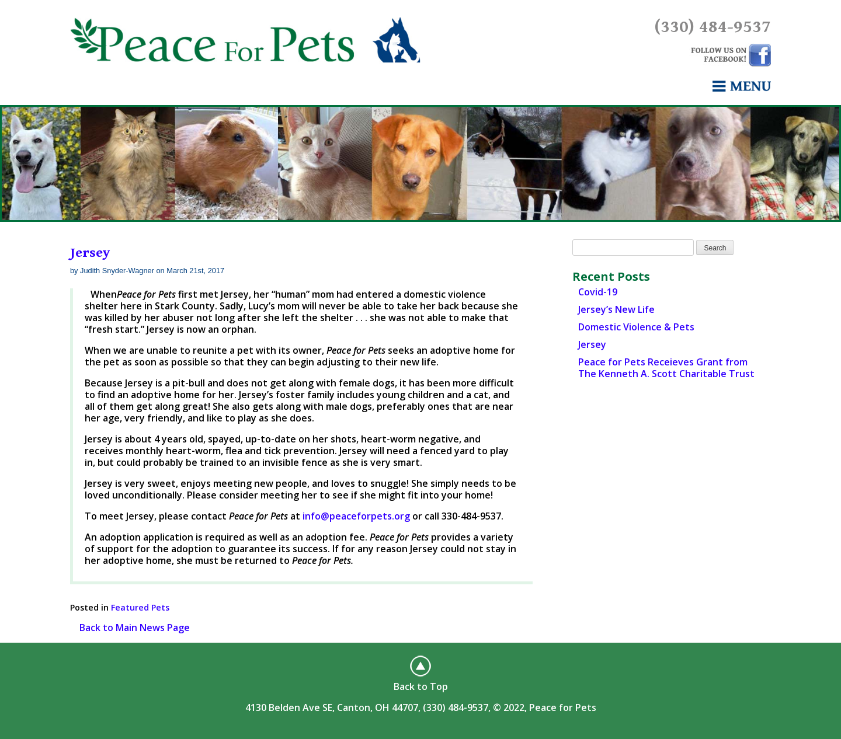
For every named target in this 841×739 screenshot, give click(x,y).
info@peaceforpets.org (356, 516)
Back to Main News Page (134, 627)
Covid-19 (597, 291)
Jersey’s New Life (616, 309)
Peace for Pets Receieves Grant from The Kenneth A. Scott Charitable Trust (666, 367)
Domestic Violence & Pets (636, 326)
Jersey (90, 253)
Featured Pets (140, 607)
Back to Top (421, 686)
